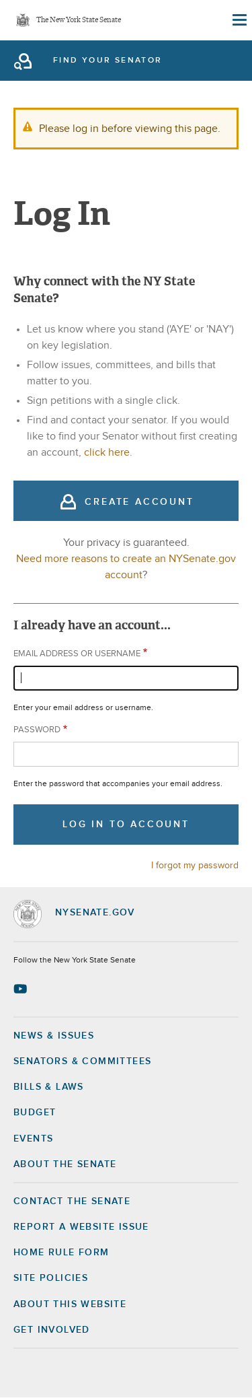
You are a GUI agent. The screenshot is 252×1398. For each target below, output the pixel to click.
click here (107, 452)
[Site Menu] (238, 20)
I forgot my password (195, 865)
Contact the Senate (71, 1201)
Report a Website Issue (81, 1227)
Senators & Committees (82, 1061)
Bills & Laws (48, 1087)
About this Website (69, 1304)
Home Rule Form (61, 1252)
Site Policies (50, 1278)
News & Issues (53, 1036)
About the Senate (64, 1164)
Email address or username (76, 654)
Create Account (139, 502)
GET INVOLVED (51, 1330)
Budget (34, 1112)
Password (36, 730)
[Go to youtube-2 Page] (21, 988)
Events (33, 1139)
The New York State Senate (78, 20)
